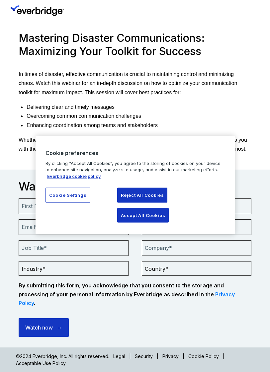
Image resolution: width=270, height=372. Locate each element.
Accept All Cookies (143, 215)
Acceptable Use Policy (41, 363)
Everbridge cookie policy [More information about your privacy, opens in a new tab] (74, 176)
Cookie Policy (203, 356)
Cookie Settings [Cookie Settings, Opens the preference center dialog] (68, 195)
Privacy (170, 356)
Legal (119, 356)
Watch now (39, 327)
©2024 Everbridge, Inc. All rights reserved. (62, 356)
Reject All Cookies (142, 195)
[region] (135, 185)
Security (144, 356)
